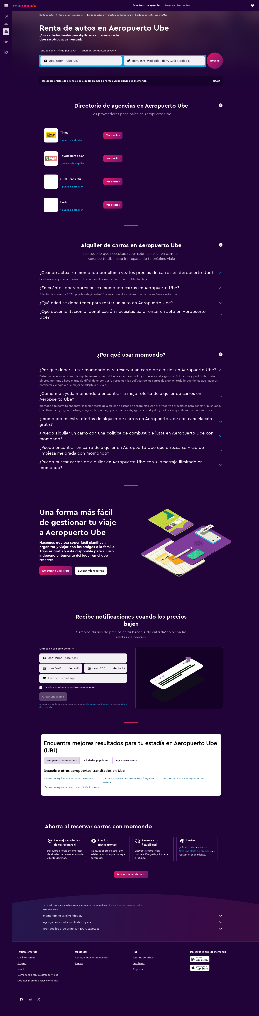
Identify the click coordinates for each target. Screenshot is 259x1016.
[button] (6, 6)
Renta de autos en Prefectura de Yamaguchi (113, 15)
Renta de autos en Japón (75, 15)
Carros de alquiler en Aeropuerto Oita (187, 778)
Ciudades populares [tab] (101, 760)
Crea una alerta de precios (198, 851)
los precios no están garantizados (130, 905)
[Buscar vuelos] (6, 16)
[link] (117, 135)
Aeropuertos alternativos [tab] (66, 760)
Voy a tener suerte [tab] (131, 760)
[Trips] (6, 42)
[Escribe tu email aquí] (91, 678)
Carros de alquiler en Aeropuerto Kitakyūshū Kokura (132, 780)
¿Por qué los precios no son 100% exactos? (138, 929)
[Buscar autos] (6, 31)
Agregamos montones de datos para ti (138, 922)
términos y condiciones (102, 704)
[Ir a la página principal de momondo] (24, 5)
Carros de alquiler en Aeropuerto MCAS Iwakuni (76, 787)
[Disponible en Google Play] (207, 959)
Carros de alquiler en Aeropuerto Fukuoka (73, 778)
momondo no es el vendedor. (138, 916)
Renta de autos (51, 15)
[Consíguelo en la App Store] (207, 968)
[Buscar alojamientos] (6, 24)
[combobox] (61, 51)
